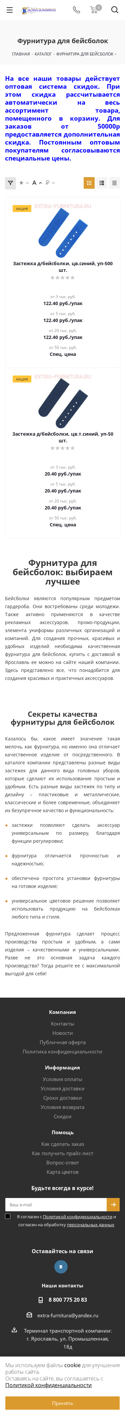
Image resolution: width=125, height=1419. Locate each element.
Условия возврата (62, 1107)
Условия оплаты (62, 1079)
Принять (62, 1403)
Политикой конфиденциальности (77, 1217)
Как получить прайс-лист (62, 1153)
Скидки (63, 1116)
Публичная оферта (63, 1042)
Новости (62, 1033)
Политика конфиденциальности (62, 1051)
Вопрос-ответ (62, 1162)
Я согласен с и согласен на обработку (66, 1221)
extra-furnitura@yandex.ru (67, 1315)
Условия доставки (63, 1088)
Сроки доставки (62, 1097)
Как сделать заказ (62, 1144)
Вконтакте (61, 1266)
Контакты (62, 1023)
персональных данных (90, 1225)
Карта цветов (63, 1171)
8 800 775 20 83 (68, 1299)
